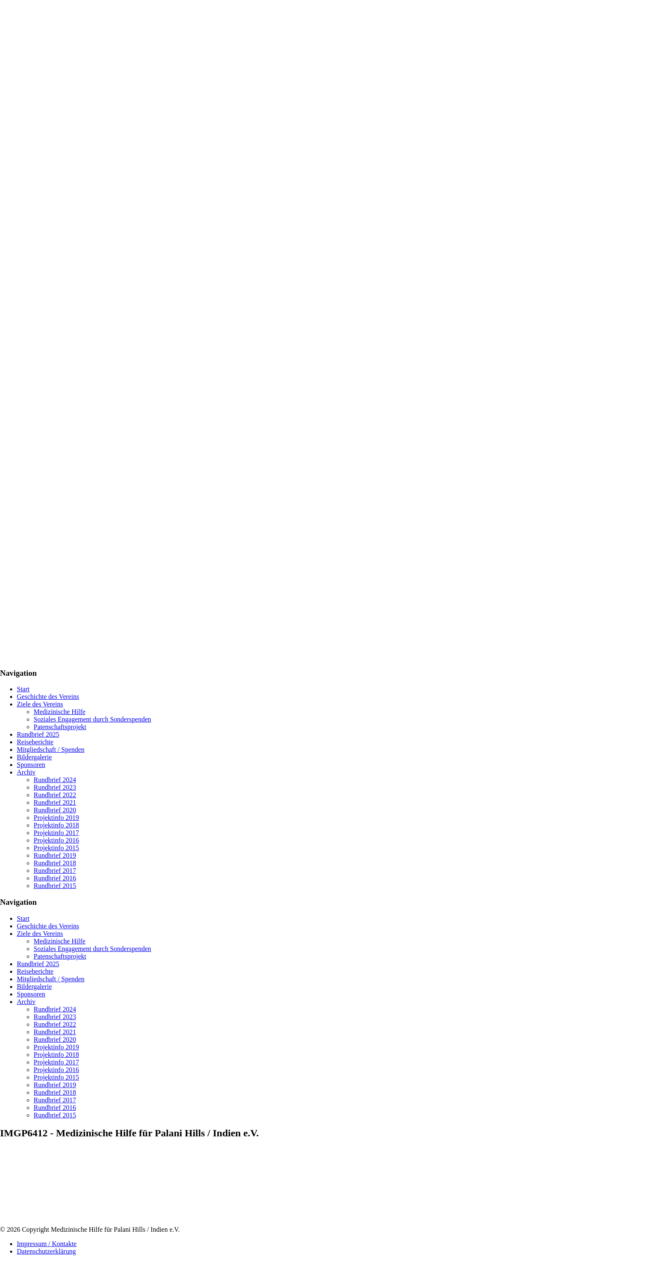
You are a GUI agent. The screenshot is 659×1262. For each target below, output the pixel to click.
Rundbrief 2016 (55, 878)
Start (23, 689)
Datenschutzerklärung (46, 1251)
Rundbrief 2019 (55, 855)
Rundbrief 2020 (55, 810)
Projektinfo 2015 (56, 847)
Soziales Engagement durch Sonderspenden (92, 719)
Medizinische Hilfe (59, 711)
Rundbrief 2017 (55, 870)
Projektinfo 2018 (56, 825)
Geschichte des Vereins (48, 696)
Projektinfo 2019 (56, 817)
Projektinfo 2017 (56, 832)
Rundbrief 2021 (55, 802)
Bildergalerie (34, 757)
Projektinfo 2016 (56, 840)
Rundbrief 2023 (55, 787)
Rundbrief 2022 (55, 794)
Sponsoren (31, 764)
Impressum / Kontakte (46, 1243)
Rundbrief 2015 (55, 885)
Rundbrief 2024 (55, 779)
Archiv (26, 772)
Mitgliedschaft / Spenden (50, 749)
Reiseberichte (35, 742)
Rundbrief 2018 (55, 863)
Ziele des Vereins (40, 704)
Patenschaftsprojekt (60, 726)
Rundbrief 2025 (38, 734)
